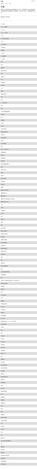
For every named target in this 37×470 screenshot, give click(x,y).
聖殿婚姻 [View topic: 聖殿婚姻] (2, 397)
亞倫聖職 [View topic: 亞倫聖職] (2, 50)
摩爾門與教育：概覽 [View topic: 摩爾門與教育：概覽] (5, 201)
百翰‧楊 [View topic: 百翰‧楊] (2, 327)
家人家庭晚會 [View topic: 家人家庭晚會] (3, 143)
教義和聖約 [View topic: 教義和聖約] (3, 254)
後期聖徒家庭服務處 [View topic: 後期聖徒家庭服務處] (5, 164)
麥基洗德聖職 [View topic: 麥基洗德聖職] (3, 461)
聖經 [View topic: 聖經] (2, 405)
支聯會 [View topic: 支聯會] (2, 207)
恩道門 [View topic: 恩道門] (2, 172)
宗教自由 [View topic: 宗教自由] (2, 134)
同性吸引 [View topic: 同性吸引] (2, 114)
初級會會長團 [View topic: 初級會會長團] (3, 94)
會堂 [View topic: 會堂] (2, 277)
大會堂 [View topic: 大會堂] (2, 123)
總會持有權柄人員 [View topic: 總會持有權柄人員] (4, 376)
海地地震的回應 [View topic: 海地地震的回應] (4, 303)
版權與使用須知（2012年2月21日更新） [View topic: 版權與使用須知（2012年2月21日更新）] (9, 321)
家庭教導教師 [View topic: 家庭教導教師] (3, 152)
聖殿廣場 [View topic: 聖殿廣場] (2, 400)
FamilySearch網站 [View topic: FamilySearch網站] (4, 32)
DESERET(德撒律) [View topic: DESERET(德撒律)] (4, 27)
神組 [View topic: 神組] (2, 330)
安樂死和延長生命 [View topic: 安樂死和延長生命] (4, 131)
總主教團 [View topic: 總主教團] (2, 370)
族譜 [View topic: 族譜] (2, 268)
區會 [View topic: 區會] (2, 99)
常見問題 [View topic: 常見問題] (2, 161)
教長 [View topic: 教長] (2, 260)
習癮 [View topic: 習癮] (2, 385)
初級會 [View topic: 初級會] (2, 91)
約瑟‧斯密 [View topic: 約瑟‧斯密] (3, 362)
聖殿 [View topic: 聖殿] (2, 394)
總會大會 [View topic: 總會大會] (2, 373)
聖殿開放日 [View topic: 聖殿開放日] (3, 403)
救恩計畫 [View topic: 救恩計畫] (2, 219)
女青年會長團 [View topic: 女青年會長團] (3, 129)
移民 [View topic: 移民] (2, 356)
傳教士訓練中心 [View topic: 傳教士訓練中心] (4, 70)
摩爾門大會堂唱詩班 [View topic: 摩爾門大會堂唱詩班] (5, 190)
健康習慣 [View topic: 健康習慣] (2, 67)
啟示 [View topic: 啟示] (2, 216)
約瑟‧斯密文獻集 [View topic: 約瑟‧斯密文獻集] (4, 368)
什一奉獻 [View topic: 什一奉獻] (2, 59)
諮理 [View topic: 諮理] (2, 432)
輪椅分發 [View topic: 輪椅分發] (2, 438)
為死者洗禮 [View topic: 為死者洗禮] (3, 309)
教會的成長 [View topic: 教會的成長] (3, 245)
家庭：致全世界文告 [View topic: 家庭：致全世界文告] (5, 149)
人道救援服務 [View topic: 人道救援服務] (3, 56)
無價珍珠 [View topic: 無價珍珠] (2, 312)
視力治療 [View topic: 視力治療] (2, 336)
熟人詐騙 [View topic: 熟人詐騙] (2, 318)
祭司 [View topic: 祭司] (2, 333)
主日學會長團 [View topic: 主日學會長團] (3, 44)
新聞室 (2, 1)
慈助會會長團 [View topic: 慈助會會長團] (3, 178)
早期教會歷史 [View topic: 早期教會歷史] (3, 274)
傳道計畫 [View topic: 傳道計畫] (2, 76)
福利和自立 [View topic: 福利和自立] (3, 341)
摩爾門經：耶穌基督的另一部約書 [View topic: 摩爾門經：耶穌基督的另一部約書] (7, 199)
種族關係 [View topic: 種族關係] (2, 359)
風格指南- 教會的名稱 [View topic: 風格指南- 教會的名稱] (5, 455)
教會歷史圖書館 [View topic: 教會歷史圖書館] (4, 242)
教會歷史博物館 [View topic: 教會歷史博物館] (4, 239)
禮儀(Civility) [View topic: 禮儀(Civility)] (3, 353)
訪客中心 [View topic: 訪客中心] (2, 429)
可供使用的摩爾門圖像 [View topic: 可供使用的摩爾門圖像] (5, 111)
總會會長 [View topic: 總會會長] (2, 379)
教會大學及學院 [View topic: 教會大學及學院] (4, 231)
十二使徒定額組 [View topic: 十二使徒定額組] (4, 102)
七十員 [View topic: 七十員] (2, 35)
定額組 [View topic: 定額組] (2, 140)
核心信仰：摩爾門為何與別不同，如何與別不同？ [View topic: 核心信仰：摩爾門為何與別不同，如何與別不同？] (10, 280)
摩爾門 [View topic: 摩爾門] (2, 187)
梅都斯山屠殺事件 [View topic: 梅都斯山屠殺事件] (4, 283)
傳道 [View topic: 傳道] (2, 73)
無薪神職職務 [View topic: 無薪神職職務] (3, 315)
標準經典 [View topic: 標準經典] (2, 286)
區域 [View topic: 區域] (2, 96)
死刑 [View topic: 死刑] (2, 292)
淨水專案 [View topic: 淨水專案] (2, 306)
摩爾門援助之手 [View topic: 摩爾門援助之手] (4, 193)
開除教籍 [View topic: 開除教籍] (2, 446)
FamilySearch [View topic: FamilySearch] (3, 29)
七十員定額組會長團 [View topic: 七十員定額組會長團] (5, 38)
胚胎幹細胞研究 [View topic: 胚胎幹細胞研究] (4, 417)
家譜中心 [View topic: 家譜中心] (2, 155)
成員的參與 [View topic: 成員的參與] (3, 181)
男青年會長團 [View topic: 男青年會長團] (3, 324)
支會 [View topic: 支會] (2, 204)
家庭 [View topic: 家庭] (2, 146)
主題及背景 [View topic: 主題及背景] (3, 47)
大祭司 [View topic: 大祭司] (2, 126)
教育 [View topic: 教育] (2, 257)
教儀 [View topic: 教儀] (2, 222)
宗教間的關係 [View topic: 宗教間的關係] (3, 137)
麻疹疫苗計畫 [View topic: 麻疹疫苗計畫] (3, 464)
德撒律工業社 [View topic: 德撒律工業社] (3, 169)
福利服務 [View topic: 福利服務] (2, 344)
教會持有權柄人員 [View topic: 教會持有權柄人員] (4, 233)
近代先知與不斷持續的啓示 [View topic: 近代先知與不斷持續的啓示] (6, 440)
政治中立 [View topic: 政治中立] (2, 213)
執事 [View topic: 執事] (2, 117)
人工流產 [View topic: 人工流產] (2, 53)
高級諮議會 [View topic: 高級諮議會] (3, 458)
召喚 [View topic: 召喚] (2, 108)
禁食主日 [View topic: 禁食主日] (2, 338)
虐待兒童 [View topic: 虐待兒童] (2, 426)
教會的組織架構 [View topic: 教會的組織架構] (4, 248)
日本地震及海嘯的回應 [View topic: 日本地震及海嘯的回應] (5, 271)
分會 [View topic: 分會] (2, 88)
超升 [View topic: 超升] (2, 435)
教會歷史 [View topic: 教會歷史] (2, 236)
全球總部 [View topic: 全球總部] (2, 85)
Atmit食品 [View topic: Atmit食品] (3, 24)
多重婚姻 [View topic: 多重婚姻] (2, 120)
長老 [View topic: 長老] (2, 443)
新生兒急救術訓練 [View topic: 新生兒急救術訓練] (4, 266)
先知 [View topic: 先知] (2, 79)
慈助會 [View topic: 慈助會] (2, 175)
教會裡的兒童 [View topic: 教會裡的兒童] (3, 251)
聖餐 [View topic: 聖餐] (2, 411)
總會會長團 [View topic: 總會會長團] (3, 382)
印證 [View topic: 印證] (2, 105)
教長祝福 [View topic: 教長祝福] (2, 263)
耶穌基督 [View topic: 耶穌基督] (2, 388)
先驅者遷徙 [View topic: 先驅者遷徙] (3, 82)
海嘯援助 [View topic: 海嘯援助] (2, 301)
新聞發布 (2, 3)
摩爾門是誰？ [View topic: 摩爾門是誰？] (3, 196)
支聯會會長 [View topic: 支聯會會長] (3, 210)
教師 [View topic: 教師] (2, 225)
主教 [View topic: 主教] (2, 41)
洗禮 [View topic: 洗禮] (2, 298)
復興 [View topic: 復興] (2, 166)
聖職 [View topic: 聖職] (2, 408)
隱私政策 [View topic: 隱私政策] (2, 452)
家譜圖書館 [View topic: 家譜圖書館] (3, 158)
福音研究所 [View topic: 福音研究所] (3, 347)
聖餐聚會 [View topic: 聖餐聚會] (2, 414)
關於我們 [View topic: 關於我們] (2, 449)
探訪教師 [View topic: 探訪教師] (2, 184)
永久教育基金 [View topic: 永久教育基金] (3, 295)
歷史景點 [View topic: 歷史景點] (2, 289)
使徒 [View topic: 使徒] (2, 62)
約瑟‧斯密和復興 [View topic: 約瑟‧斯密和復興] (4, 365)
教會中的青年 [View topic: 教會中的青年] (3, 228)
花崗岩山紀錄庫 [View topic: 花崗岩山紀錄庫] (4, 420)
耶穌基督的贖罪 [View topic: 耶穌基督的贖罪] (4, 391)
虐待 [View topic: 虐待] (2, 423)
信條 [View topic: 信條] (2, 64)
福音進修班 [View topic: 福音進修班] (3, 350)
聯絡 (9, 3)
